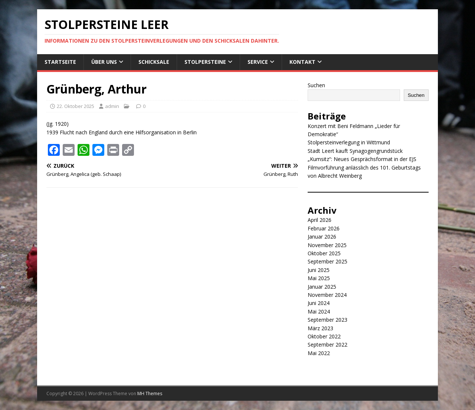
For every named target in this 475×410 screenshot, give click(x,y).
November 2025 (327, 245)
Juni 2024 (319, 302)
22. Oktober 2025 (75, 106)
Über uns (104, 61)
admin (112, 106)
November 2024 (327, 294)
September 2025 (327, 261)
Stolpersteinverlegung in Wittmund (349, 142)
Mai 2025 (319, 278)
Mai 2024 (319, 311)
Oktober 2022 (324, 336)
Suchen (316, 85)
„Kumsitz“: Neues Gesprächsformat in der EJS (362, 159)
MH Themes (149, 393)
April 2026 (319, 219)
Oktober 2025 (324, 253)
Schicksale (153, 61)
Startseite (60, 61)
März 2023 (320, 328)
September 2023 (327, 319)
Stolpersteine (205, 61)
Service (258, 61)
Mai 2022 (319, 353)
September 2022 (327, 344)
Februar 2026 (324, 228)
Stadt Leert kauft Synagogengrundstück (355, 150)
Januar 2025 (322, 286)
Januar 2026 (322, 236)
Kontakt (302, 61)
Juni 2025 (319, 269)
